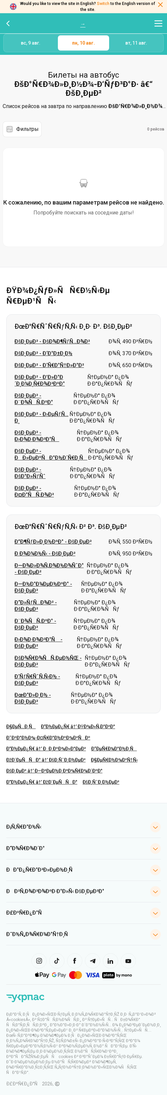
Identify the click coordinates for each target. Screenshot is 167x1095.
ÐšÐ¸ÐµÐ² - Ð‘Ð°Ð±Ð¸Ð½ (43, 353)
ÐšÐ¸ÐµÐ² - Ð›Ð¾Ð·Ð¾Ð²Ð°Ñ (37, 436)
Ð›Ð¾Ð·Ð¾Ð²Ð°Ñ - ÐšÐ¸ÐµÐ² (39, 642)
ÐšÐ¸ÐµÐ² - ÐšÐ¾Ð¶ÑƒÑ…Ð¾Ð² (52, 341)
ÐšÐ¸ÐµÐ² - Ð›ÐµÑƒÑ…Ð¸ (41, 417)
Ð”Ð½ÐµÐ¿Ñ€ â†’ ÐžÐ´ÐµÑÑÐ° (41, 782)
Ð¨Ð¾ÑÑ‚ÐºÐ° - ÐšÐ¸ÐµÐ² (35, 624)
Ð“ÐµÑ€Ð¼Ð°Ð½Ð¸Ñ (114, 748)
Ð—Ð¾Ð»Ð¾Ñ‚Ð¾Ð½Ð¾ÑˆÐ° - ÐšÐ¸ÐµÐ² (49, 568)
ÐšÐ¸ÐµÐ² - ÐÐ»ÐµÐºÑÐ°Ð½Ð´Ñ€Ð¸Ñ (51, 454)
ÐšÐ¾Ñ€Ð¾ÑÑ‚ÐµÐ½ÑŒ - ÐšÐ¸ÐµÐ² (48, 661)
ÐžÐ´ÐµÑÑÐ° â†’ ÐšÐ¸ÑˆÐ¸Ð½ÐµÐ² (46, 760)
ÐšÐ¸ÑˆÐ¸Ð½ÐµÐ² (101, 782)
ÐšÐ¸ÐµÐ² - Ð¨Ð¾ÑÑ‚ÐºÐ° (34, 399)
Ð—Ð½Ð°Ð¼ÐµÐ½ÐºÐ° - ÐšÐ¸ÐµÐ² (43, 587)
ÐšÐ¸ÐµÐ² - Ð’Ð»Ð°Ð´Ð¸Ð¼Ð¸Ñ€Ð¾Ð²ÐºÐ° (40, 380)
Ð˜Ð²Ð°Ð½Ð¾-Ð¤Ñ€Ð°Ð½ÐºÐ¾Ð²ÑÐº (48, 737)
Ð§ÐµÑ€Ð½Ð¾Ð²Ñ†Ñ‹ (114, 760)
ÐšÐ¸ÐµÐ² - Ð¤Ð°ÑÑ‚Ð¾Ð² (34, 491)
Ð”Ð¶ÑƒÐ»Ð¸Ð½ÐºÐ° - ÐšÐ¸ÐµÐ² (53, 542)
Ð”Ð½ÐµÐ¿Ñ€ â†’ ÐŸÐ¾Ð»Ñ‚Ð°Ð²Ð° (78, 726)
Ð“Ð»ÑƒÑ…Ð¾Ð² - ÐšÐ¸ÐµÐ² (36, 605)
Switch (103, 3)
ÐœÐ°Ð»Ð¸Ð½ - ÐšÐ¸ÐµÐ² (33, 698)
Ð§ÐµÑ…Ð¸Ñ (21, 726)
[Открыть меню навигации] (158, 23)
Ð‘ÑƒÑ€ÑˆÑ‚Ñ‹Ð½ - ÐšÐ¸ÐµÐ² (37, 679)
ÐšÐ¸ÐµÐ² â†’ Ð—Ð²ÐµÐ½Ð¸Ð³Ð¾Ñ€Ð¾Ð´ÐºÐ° (54, 771)
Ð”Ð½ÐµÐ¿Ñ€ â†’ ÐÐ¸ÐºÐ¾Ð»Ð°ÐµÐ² (46, 748)
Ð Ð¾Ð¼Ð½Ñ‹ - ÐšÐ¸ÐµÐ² (45, 553)
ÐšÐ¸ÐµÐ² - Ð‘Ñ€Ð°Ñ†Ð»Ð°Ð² (49, 365)
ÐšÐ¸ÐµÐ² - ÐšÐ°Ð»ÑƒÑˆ (30, 473)
